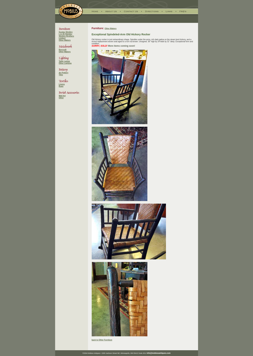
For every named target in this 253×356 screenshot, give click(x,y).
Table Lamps (64, 61)
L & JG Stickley (65, 34)
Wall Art (62, 96)
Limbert (62, 38)
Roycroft (62, 50)
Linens (62, 84)
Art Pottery (63, 73)
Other (61, 98)
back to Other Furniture (102, 340)
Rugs (61, 86)
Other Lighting (65, 63)
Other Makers (65, 40)
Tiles (61, 75)
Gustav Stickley (66, 32)
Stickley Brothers (66, 36)
